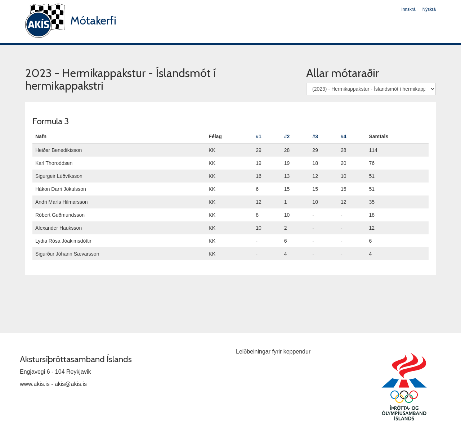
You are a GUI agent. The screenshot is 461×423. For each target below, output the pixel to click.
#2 (287, 136)
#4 (343, 136)
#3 (315, 136)
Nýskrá (429, 9)
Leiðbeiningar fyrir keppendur (273, 351)
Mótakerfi (93, 20)
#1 (258, 136)
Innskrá (408, 9)
